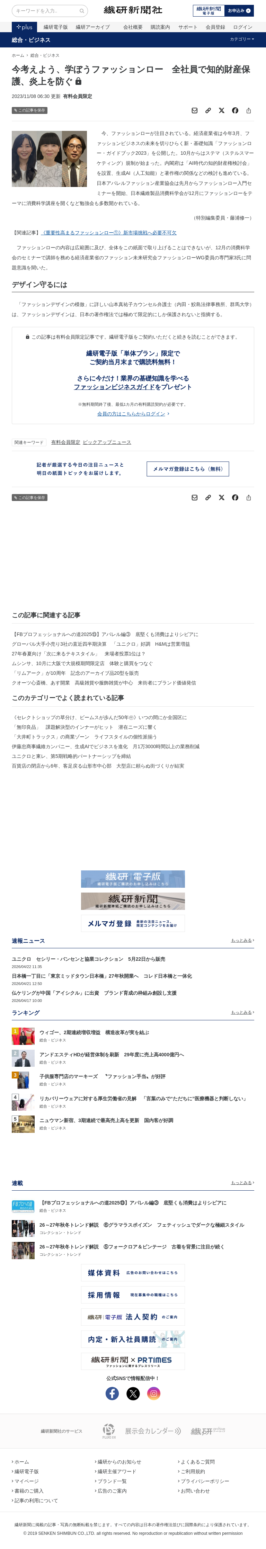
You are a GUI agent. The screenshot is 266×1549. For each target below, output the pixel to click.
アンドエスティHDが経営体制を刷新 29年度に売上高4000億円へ (111, 1054)
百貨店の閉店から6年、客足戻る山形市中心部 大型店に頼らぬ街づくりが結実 (98, 766)
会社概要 (133, 27)
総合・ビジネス (31, 40)
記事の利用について (35, 1500)
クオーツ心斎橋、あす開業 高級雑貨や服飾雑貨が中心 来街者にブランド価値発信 (104, 683)
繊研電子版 (56, 27)
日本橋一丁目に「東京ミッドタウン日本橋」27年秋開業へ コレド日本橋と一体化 (102, 976)
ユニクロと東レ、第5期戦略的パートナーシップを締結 (71, 756)
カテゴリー (242, 39)
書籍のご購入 (28, 1491)
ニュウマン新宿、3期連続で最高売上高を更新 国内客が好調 (106, 1120)
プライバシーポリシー (203, 1481)
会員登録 (215, 27)
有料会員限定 (65, 442)
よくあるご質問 (196, 1462)
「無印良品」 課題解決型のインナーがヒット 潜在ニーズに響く (84, 727)
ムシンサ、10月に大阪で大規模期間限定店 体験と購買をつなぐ (82, 663)
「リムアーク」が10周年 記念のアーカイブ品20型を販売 (75, 673)
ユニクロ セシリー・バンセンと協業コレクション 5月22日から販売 (88, 959)
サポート (188, 27)
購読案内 (160, 27)
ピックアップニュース (107, 442)
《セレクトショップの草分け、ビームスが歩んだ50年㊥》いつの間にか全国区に (99, 717)
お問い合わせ (194, 1491)
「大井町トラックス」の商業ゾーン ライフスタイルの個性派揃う (84, 737)
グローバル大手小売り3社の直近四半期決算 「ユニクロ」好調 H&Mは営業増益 (101, 644)
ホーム (18, 55)
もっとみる (243, 940)
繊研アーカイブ (93, 27)
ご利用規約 (191, 1471)
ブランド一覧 (111, 1481)
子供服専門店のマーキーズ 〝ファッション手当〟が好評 (102, 1076)
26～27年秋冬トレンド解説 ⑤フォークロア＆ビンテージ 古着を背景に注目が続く (132, 1247)
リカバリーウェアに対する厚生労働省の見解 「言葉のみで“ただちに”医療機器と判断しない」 (143, 1098)
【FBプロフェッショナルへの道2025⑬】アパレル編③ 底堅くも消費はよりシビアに (105, 634)
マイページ (25, 1481)
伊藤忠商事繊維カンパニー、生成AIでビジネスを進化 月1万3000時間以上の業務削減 (106, 746)
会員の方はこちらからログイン (133, 414)
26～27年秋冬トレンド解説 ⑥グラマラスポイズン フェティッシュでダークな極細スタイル (141, 1225)
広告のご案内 (111, 1491)
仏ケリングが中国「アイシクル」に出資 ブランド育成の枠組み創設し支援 (94, 993)
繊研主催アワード (115, 1471)
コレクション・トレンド (60, 1232)
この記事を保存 (29, 110)
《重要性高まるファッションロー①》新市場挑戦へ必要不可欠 (109, 232)
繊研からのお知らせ (118, 1462)
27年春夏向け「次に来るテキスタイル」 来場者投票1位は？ (79, 653)
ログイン (242, 27)
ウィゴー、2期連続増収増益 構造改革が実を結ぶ (94, 1032)
